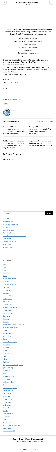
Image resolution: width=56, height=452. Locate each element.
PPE (4, 373)
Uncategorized (16, 99)
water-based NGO (9, 431)
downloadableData (9, 284)
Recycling (6, 227)
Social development (10, 388)
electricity (6, 287)
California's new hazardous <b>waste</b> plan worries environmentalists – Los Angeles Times (13, 144)
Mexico (5, 350)
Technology (7, 408)
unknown (6, 416)
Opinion (6, 362)
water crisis (7, 428)
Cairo (5, 276)
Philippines (7, 370)
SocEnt (5, 385)
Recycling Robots (9, 233)
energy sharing (8, 290)
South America (8, 399)
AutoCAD (6, 273)
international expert (10, 342)
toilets (5, 411)
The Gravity (7, 239)
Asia (4, 270)
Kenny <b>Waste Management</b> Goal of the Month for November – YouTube (40, 130)
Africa (5, 264)
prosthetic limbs (8, 376)
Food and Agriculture (10, 327)
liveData (6, 348)
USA (4, 419)
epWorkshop (7, 313)
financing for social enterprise (13, 325)
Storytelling (7, 402)
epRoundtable (8, 310)
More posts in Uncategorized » (45, 121)
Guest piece (7, 336)
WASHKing (7, 422)
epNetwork (7, 304)
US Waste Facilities (9, 241)
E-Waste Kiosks (8, 221)
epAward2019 (8, 296)
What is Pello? (8, 247)
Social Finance (8, 391)
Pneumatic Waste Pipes (11, 224)
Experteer (6, 316)
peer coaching (8, 368)
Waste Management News (12, 425)
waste (5, 103)
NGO (4, 356)
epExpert (6, 302)
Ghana (5, 330)
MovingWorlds (8, 353)
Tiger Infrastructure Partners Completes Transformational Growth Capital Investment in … (40, 144)
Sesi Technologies (9, 382)
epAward (6, 293)
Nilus (5, 359)
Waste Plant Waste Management (28, 2)
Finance (6, 322)
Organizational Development (13, 365)
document (6, 281)
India (5, 339)
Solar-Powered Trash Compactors (14, 236)
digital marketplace (9, 279)
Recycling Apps (8, 230)
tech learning (7, 405)
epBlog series (7, 299)
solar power (7, 393)
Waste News (7, 244)
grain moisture (8, 333)
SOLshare (6, 396)
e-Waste (6, 218)
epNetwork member (10, 307)
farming (6, 319)
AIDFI (5, 267)
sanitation (6, 379)
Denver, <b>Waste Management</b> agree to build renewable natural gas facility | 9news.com (13, 130)
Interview (6, 345)
